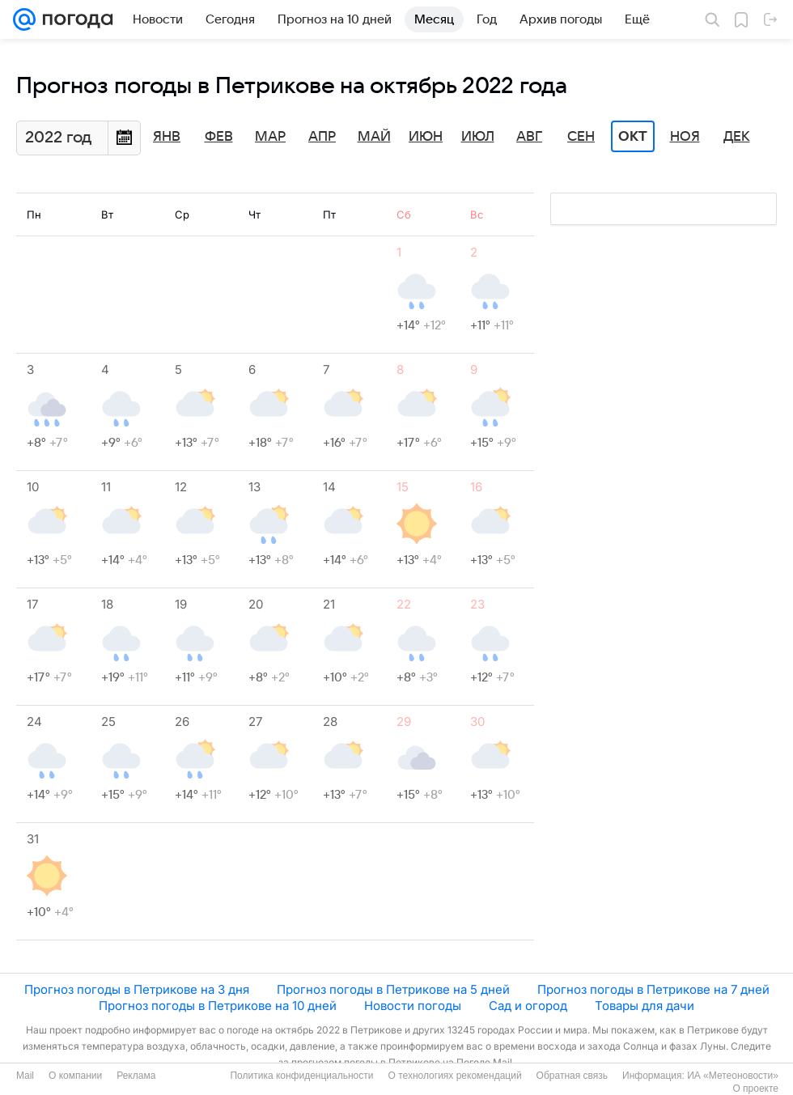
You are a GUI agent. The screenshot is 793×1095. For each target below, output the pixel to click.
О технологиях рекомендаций (454, 1075)
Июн (426, 136)
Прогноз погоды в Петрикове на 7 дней (653, 989)
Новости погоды (412, 1005)
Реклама (136, 1075)
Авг (529, 136)
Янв (166, 136)
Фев (219, 136)
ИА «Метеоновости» (732, 1075)
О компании (75, 1075)
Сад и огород (528, 1005)
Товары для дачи (644, 1005)
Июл (477, 136)
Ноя (685, 136)
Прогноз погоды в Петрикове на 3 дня (136, 989)
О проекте (755, 1088)
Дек (736, 136)
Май (374, 136)
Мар (270, 136)
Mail (25, 1075)
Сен (581, 136)
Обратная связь (572, 1075)
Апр (322, 136)
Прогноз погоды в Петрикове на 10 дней (218, 1005)
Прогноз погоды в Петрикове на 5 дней (393, 989)
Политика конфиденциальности (301, 1075)
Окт (632, 136)
